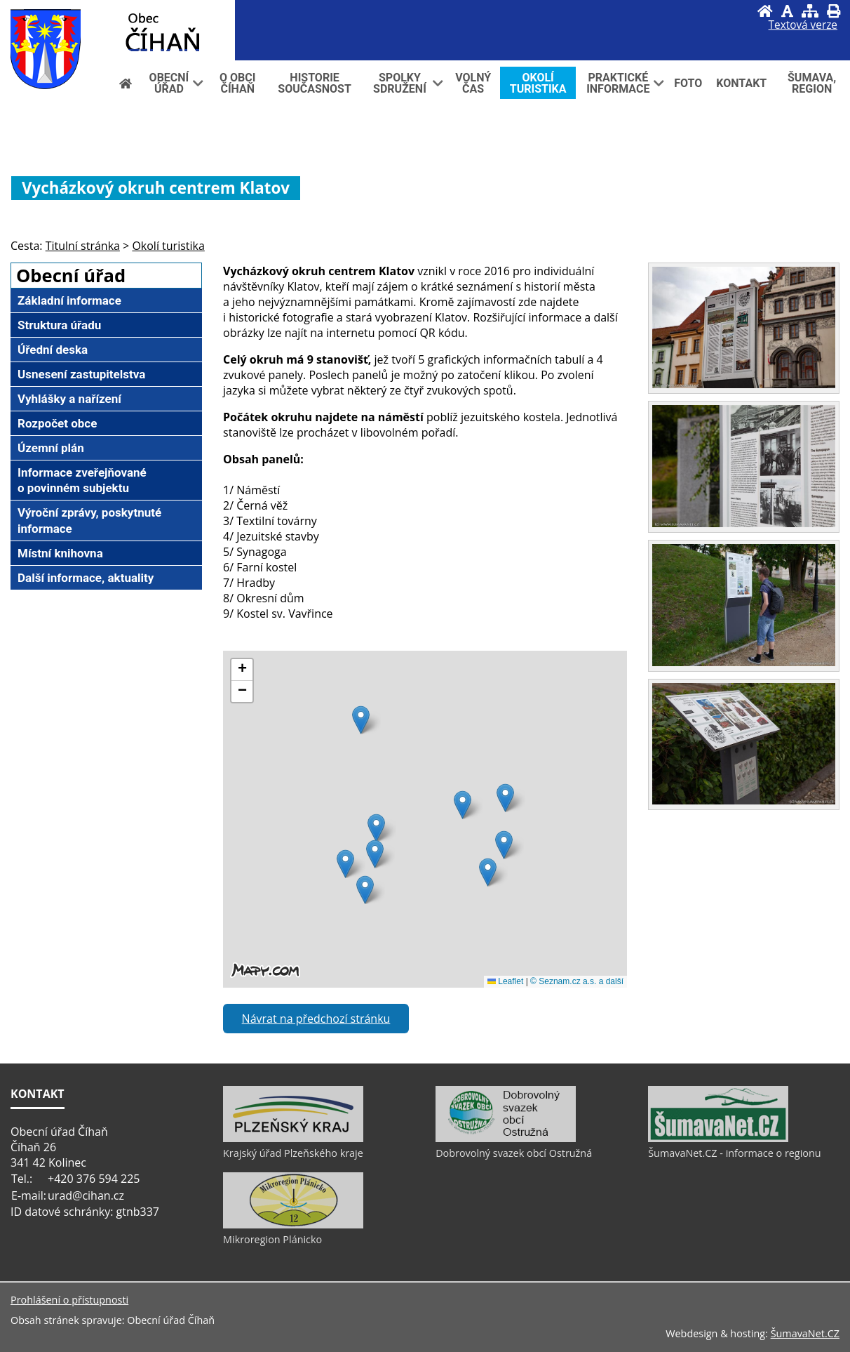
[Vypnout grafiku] (787, 11)
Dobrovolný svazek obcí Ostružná (514, 1153)
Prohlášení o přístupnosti (69, 1299)
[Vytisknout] (833, 11)
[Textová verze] (803, 25)
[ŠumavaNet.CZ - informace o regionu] (718, 1138)
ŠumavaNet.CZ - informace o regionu (734, 1153)
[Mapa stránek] (810, 11)
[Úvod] (765, 11)
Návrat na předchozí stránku (316, 1018)
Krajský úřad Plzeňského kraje (293, 1153)
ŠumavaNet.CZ (805, 1333)
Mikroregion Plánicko (272, 1239)
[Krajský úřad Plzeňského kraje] (293, 1138)
